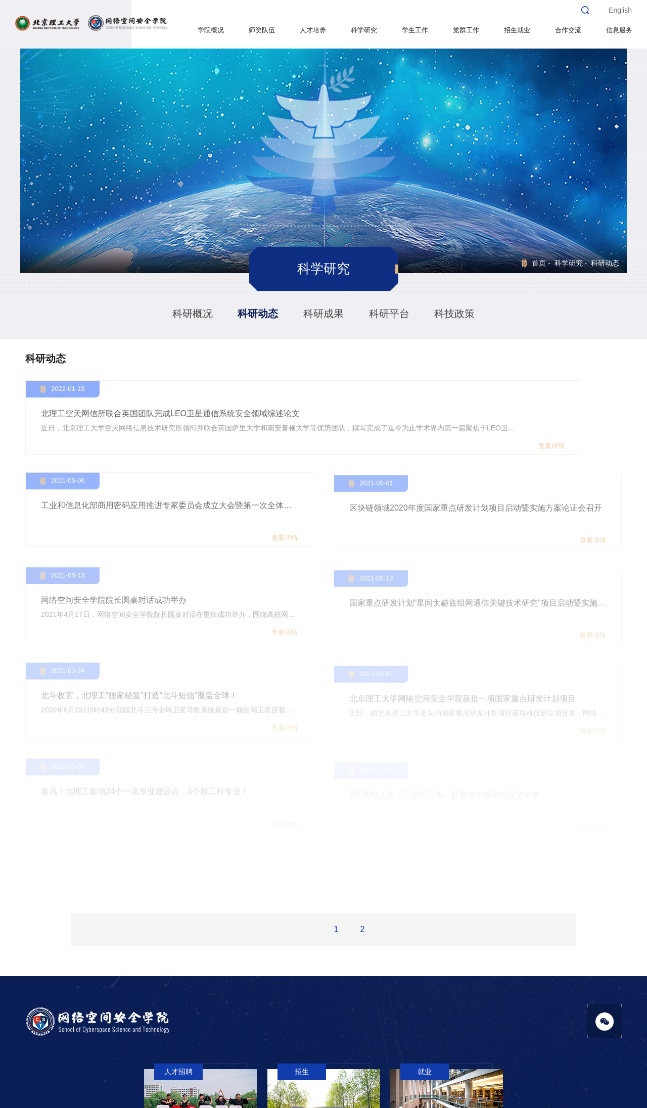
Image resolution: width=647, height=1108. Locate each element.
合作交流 (567, 30)
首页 (539, 263)
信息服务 (619, 30)
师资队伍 (261, 30)
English (620, 10)
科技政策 (454, 313)
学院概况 (210, 30)
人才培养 (312, 30)
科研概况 (192, 313)
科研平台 (389, 313)
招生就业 (516, 30)
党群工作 (465, 30)
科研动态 (258, 313)
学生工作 (414, 30)
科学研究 (363, 30)
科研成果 (323, 313)
